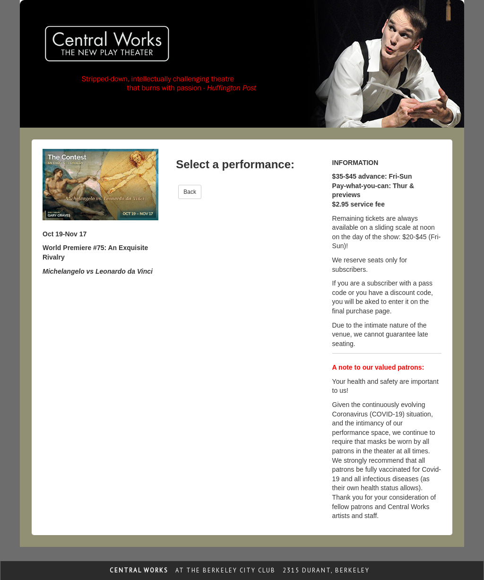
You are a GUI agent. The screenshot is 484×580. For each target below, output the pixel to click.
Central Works (139, 570)
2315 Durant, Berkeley (326, 570)
